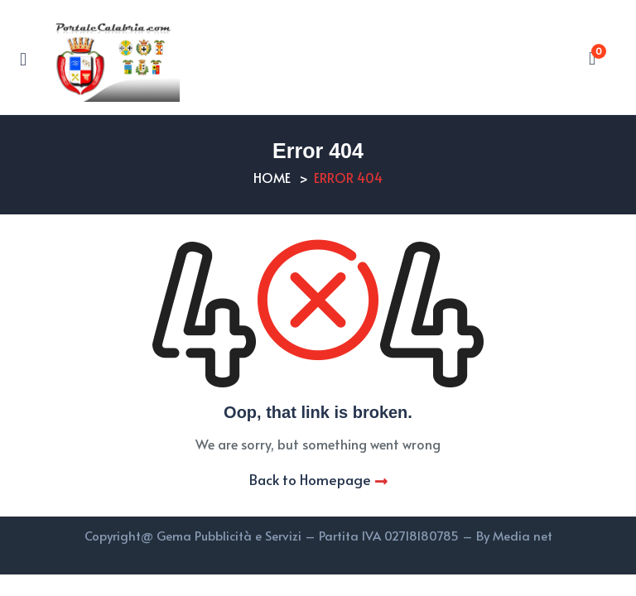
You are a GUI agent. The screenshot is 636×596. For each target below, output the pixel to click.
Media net (522, 535)
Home (272, 177)
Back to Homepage (318, 479)
